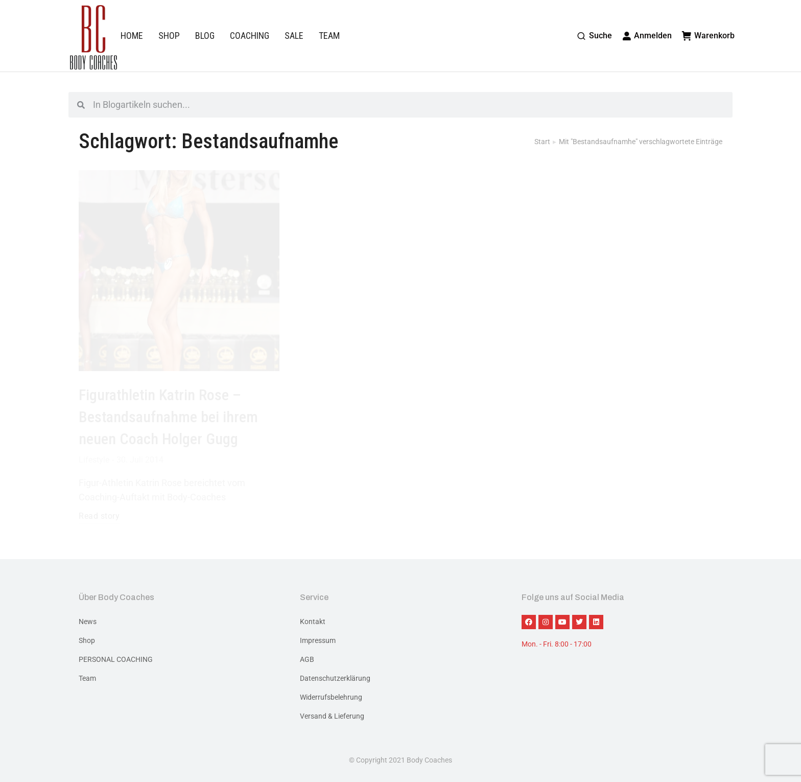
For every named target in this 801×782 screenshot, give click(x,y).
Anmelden (647, 35)
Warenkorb (708, 35)
